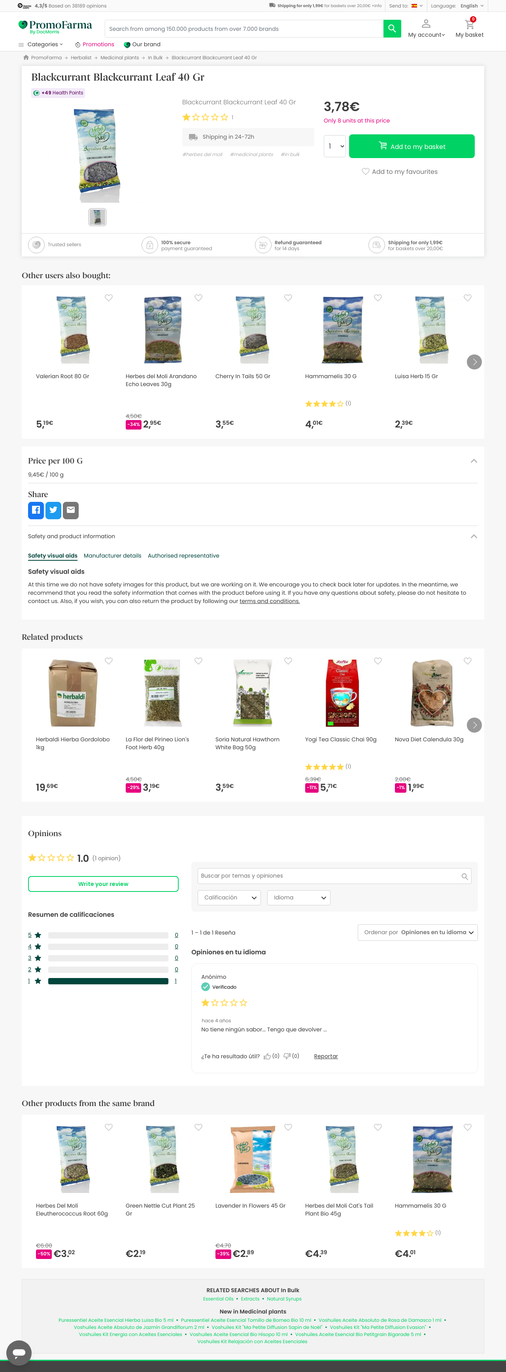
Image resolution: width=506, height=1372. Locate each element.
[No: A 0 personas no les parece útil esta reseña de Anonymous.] (293, 1056)
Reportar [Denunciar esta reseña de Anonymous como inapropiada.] (326, 1056)
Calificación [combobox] (231, 898)
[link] (74, 859)
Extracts (250, 1299)
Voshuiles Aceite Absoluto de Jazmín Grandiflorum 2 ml (139, 1327)
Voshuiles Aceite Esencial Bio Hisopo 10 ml (239, 1334)
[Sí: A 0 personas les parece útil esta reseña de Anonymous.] (273, 1056)
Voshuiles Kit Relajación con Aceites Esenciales (252, 1341)
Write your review (103, 884)
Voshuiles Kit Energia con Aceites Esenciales (130, 1334)
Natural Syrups (284, 1299)
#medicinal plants (251, 154)
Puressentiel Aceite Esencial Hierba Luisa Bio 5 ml (116, 1320)
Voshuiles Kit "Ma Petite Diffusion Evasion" (378, 1327)
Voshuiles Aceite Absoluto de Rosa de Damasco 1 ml (380, 1320)
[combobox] (432, 932)
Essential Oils (218, 1299)
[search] (392, 29)
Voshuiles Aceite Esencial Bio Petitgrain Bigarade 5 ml (358, 1334)
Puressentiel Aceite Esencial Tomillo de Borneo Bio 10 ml (246, 1320)
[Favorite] (108, 298)
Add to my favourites (399, 172)
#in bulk (290, 154)
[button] (406, 5)
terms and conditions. (270, 601)
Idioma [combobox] (301, 898)
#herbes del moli (202, 154)
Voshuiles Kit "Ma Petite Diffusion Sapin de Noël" (267, 1327)
